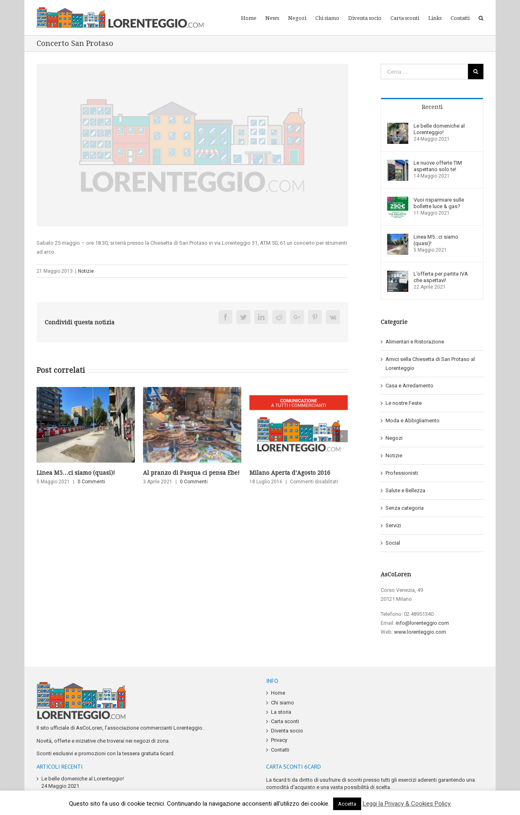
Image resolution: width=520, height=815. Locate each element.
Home (278, 693)
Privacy (279, 740)
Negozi (394, 438)
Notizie (86, 271)
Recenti (432, 107)
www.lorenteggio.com (420, 632)
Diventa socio (287, 731)
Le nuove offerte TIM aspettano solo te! (438, 166)
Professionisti (402, 473)
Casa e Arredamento (409, 386)
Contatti (280, 750)
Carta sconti (285, 721)
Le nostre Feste (404, 403)
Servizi (393, 525)
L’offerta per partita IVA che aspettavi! (441, 277)
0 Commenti (91, 482)
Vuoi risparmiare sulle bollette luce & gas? (439, 203)
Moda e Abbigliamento (413, 420)
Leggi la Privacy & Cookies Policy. (407, 803)
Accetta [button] (347, 804)
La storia (281, 712)
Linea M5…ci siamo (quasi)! (76, 472)
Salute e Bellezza (405, 490)
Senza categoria (405, 508)
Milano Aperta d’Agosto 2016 (289, 472)
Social (393, 543)
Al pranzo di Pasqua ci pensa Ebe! (191, 472)
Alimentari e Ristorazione (415, 342)
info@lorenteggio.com (422, 623)
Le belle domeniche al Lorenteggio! (439, 129)
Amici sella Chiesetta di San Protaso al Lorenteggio (430, 363)
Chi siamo (282, 703)
